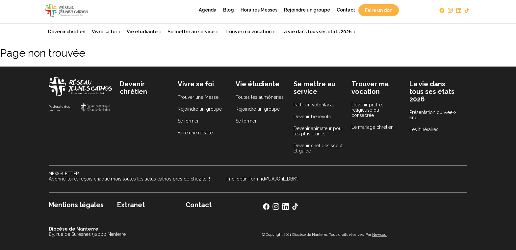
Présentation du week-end (432, 115)
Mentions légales (76, 205)
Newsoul (379, 234)
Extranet (131, 205)
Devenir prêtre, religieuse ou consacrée (367, 110)
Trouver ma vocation (247, 31)
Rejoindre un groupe (307, 10)
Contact (346, 10)
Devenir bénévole (312, 116)
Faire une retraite (195, 132)
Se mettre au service (191, 31)
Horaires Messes (259, 10)
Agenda (208, 10)
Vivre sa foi (104, 31)
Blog (228, 10)
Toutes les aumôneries (260, 97)
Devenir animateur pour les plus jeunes (318, 131)
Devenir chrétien (66, 31)
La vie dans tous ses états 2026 (316, 31)
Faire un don (378, 10)
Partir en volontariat (314, 104)
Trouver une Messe (198, 97)
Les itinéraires (423, 129)
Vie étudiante (142, 31)
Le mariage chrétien (372, 127)
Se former (188, 121)
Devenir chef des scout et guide (318, 148)
